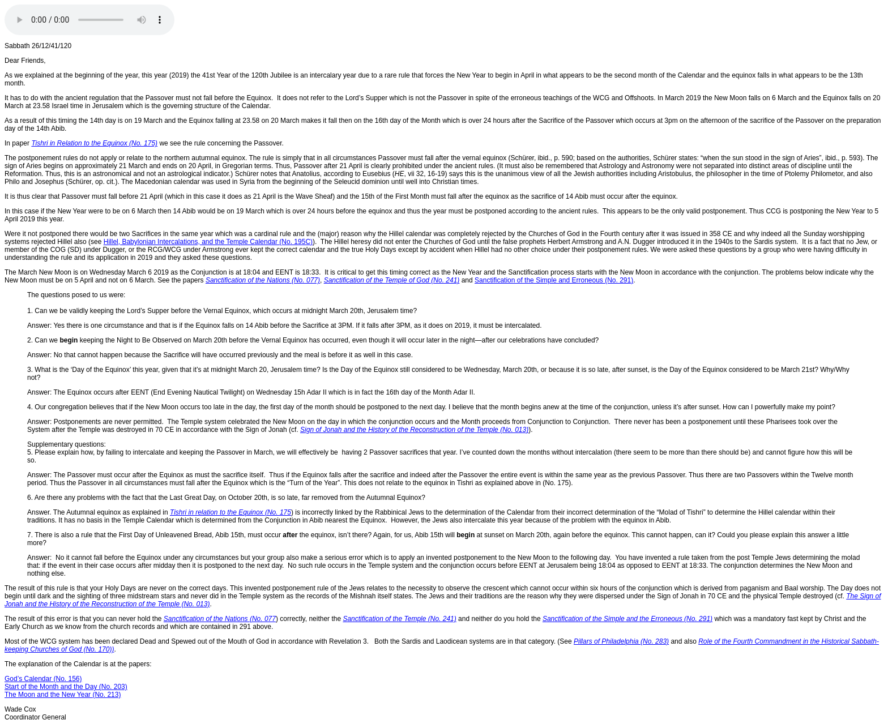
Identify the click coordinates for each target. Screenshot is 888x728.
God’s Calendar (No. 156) (43, 679)
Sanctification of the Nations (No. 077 (220, 619)
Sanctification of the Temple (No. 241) (399, 619)
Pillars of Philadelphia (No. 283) (621, 641)
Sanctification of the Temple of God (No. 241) (392, 280)
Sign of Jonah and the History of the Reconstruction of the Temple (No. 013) (414, 430)
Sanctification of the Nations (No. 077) (263, 280)
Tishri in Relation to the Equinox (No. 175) (94, 143)
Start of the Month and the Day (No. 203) (66, 687)
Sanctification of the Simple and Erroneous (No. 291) (554, 280)
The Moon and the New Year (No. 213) (63, 695)
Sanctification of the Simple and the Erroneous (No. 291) (627, 619)
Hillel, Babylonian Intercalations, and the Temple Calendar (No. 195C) (208, 242)
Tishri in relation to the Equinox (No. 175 (230, 512)
